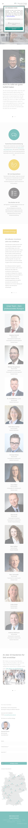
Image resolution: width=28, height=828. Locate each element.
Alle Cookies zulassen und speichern (14, 28)
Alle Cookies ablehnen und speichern (15, 24)
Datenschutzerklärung (11, 16)
